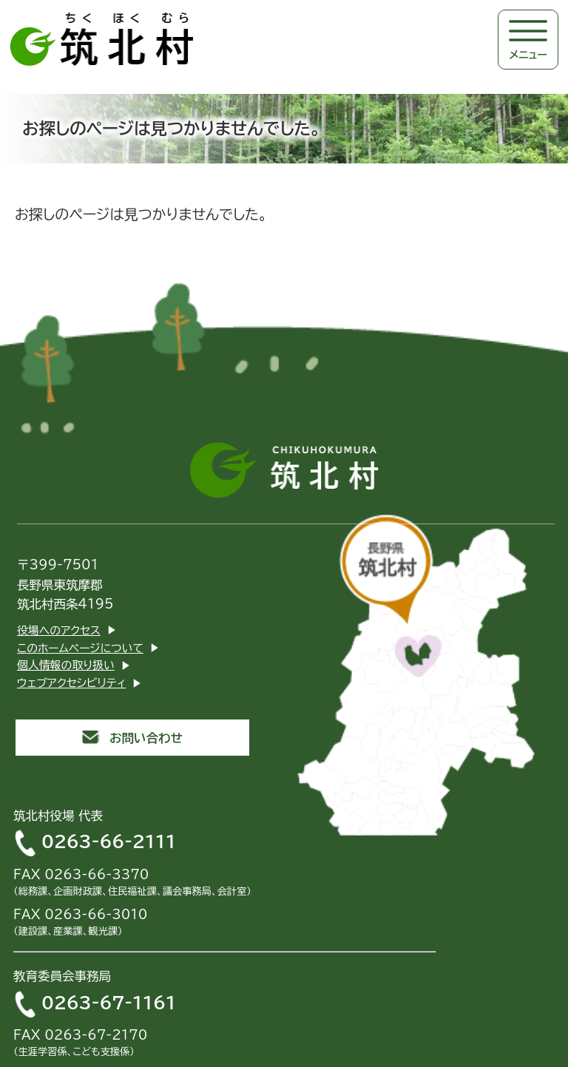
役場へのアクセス (59, 630)
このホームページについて (80, 648)
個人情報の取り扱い (66, 665)
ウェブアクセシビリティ (71, 682)
